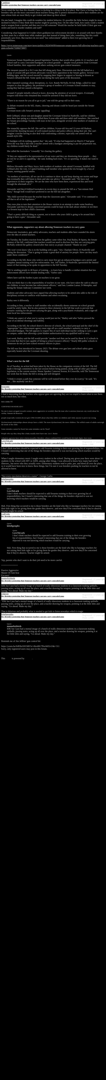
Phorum (28, 658)
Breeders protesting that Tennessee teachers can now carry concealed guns (31, 5)
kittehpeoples (7, 479)
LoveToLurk (7, 441)
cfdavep (5, 594)
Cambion (5, 2)
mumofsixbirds (8, 578)
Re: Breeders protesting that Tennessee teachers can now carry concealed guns (32, 389)
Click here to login (9, 653)
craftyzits (5, 514)
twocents (5, 386)
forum (8, 658)
